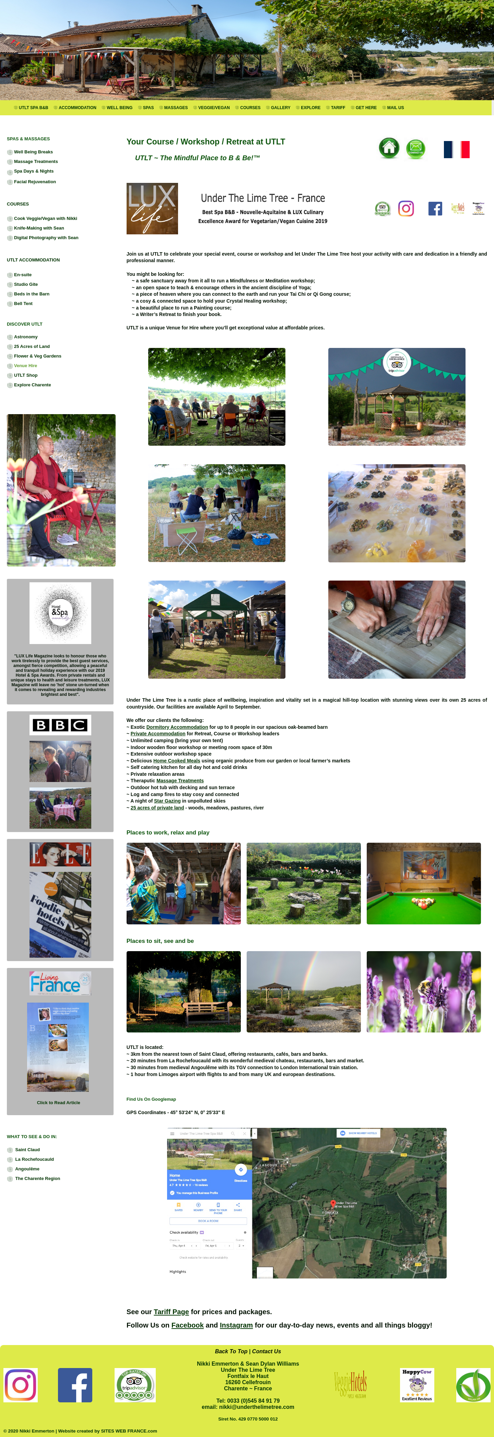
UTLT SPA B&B (31, 107)
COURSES (247, 107)
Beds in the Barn (28, 294)
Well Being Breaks (30, 152)
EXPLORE (308, 107)
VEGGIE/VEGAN (211, 107)
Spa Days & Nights (30, 172)
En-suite (19, 275)
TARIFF (335, 107)
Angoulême (23, 1169)
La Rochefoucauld (30, 1160)
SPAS (146, 107)
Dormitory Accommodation (177, 727)
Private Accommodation (158, 733)
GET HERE (364, 107)
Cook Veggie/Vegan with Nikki (42, 219)
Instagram (236, 1325)
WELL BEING (117, 107)
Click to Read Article (58, 1102)
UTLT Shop (22, 376)
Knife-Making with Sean (35, 228)
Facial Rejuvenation (31, 182)
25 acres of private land (157, 807)
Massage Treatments (32, 162)
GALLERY (278, 107)
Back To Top (231, 1351)
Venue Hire (22, 366)
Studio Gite (22, 285)
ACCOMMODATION (75, 107)
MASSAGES (173, 107)
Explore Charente (29, 385)
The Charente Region (33, 1179)
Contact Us (266, 1351)
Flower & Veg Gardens (34, 356)
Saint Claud (23, 1150)
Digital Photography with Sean (43, 238)
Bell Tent (20, 304)
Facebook (188, 1325)
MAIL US (393, 107)
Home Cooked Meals (176, 760)
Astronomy (22, 337)
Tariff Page (171, 1312)
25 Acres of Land (28, 347)
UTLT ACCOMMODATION (33, 259)
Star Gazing (167, 801)
